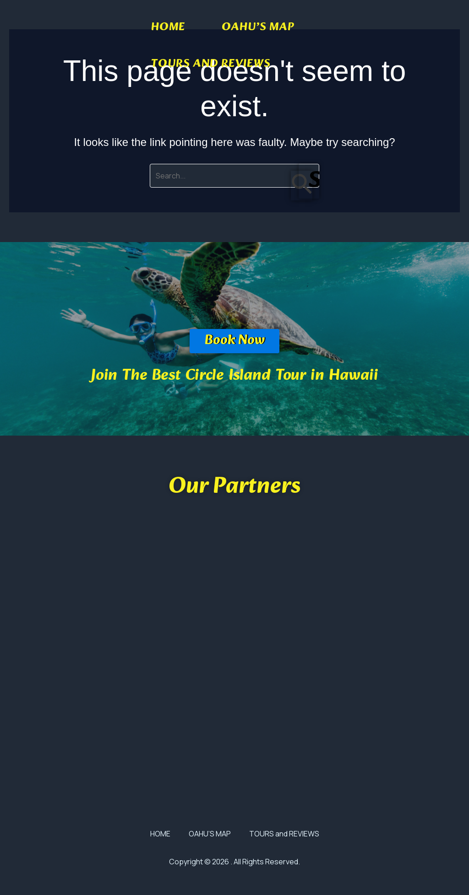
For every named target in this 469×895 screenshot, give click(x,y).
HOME (168, 27)
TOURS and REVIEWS (211, 64)
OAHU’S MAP (258, 27)
